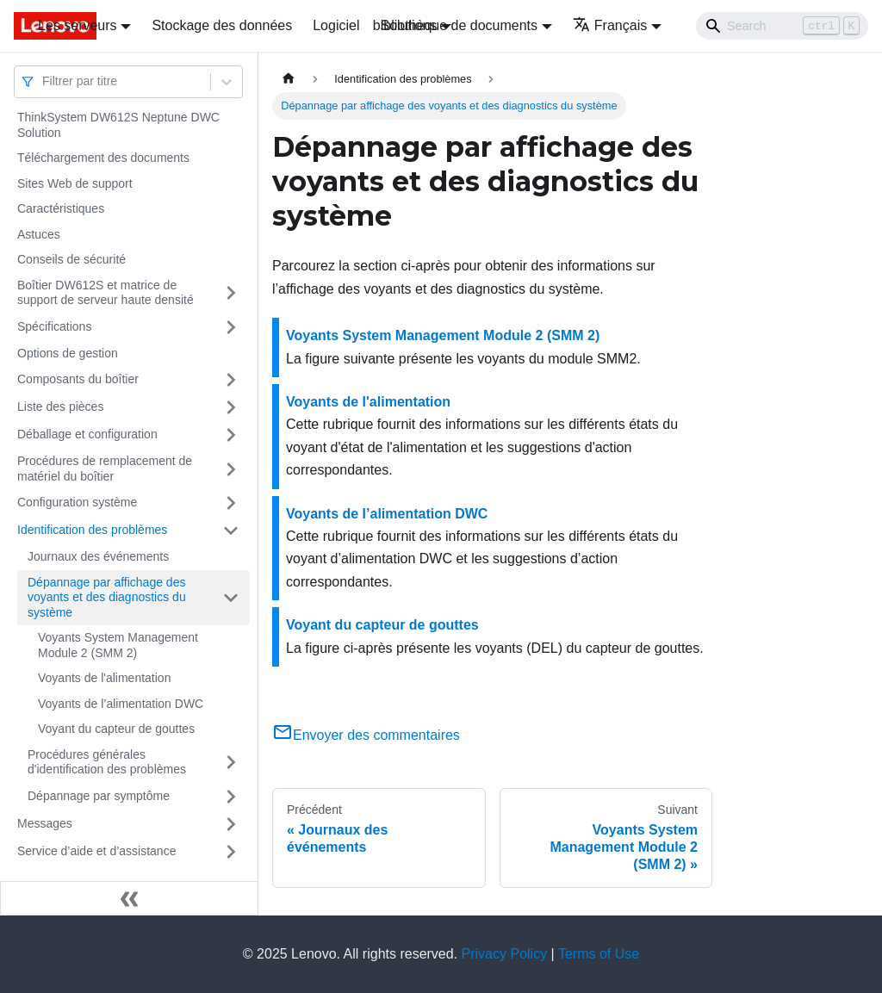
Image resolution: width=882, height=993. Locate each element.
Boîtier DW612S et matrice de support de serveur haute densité (105, 292)
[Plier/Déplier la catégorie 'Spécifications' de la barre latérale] (231, 327)
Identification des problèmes (92, 530)
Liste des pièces (60, 406)
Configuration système (77, 502)
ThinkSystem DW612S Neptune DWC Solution (118, 125)
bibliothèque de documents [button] (455, 25)
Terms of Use (598, 953)
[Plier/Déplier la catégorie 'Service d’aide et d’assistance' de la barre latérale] (231, 852)
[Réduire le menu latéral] (129, 898)
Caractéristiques (60, 208)
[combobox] (44, 81)
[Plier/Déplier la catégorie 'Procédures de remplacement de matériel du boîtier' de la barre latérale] (231, 469)
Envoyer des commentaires (366, 735)
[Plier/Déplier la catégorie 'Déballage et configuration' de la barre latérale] (231, 435)
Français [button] (610, 25)
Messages (44, 823)
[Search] (782, 26)
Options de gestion (67, 353)
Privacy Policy (505, 953)
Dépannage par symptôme (99, 796)
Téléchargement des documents (103, 157)
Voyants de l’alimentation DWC (120, 704)
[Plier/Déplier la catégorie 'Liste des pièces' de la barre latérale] (231, 407)
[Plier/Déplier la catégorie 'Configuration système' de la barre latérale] (231, 503)
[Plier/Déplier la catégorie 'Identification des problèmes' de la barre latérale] (231, 530)
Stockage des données (222, 25)
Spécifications (54, 326)
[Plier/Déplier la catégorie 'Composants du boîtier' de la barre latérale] (231, 380)
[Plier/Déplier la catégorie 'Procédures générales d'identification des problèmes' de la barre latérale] (231, 762)
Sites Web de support (75, 183)
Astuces (38, 234)
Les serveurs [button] (77, 25)
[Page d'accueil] (288, 78)
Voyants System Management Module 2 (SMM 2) (118, 645)
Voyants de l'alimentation (104, 678)
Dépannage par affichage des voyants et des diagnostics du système (107, 597)
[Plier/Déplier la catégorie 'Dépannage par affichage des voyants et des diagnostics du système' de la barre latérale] (231, 598)
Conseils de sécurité (71, 259)
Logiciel (336, 25)
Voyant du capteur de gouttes (116, 728)
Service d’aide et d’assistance (96, 851)
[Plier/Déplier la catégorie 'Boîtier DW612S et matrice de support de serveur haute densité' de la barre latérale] (231, 293)
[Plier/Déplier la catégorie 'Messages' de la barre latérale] (231, 824)
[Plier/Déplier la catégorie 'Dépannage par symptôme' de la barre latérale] (231, 796)
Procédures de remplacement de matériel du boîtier (104, 468)
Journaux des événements (98, 556)
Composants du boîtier (78, 379)
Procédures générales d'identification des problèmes (107, 762)
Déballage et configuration (87, 434)
